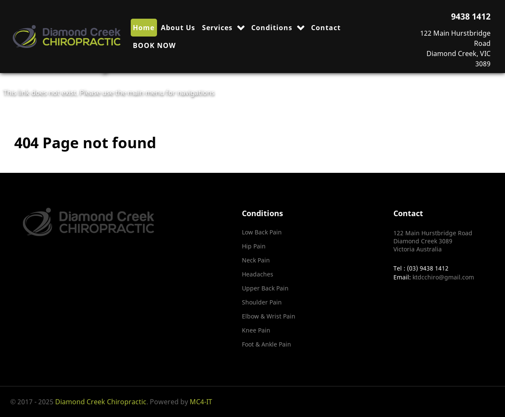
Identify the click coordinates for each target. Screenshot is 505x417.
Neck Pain (256, 260)
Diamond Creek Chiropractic (100, 401)
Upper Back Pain (265, 288)
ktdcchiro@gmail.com (443, 277)
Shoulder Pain (262, 302)
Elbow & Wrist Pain (268, 316)
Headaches (257, 274)
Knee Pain (256, 330)
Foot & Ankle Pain (266, 344)
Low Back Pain (262, 232)
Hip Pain (254, 246)
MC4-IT (201, 401)
